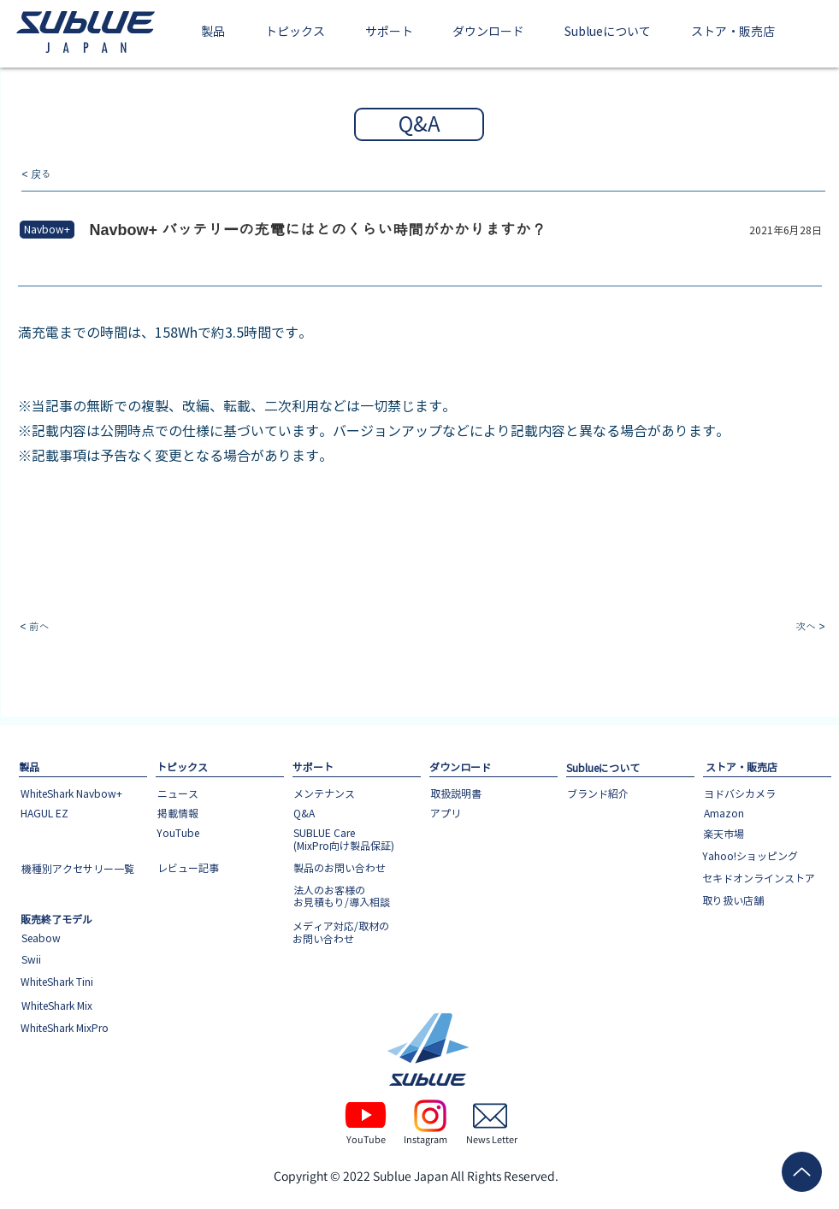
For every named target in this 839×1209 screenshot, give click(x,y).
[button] (213, 33)
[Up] (802, 1172)
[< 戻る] (78, 174)
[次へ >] (768, 627)
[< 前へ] (77, 627)
